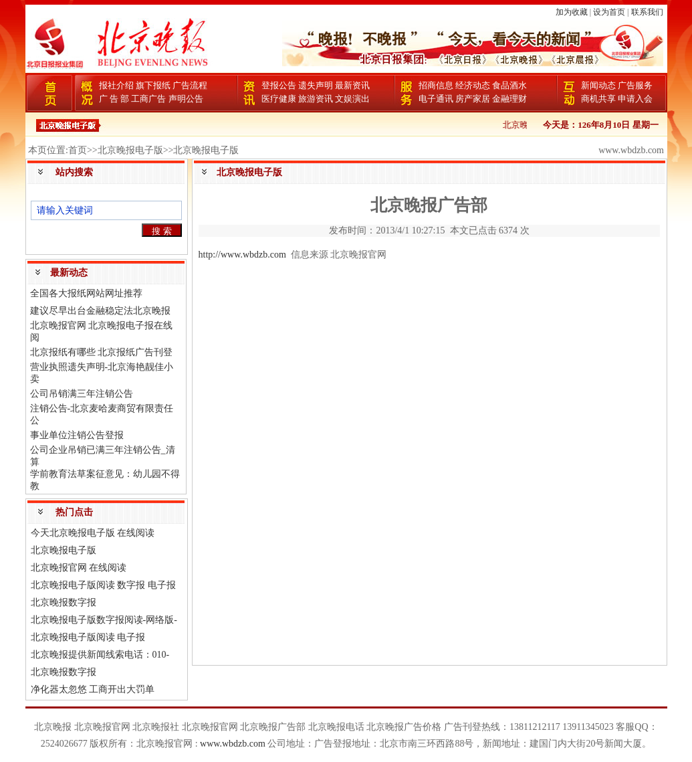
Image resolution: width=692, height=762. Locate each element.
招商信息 (436, 85)
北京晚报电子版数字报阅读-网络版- (104, 620)
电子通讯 (436, 99)
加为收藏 (572, 12)
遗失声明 (315, 85)
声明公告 (185, 99)
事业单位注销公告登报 (77, 435)
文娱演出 (352, 99)
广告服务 (635, 85)
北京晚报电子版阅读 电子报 (88, 637)
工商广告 (148, 99)
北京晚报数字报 (63, 602)
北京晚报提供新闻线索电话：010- (100, 655)
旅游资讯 (315, 99)
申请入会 (635, 99)
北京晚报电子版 (63, 550)
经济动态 (472, 85)
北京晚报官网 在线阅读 (79, 568)
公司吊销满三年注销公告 (81, 394)
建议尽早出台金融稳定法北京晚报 (100, 311)
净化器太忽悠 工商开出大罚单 (93, 689)
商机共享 (598, 99)
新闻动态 (598, 85)
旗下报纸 (153, 85)
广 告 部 (114, 99)
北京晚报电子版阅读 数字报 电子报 (103, 585)
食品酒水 (509, 85)
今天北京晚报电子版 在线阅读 (93, 533)
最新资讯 (352, 85)
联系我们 (647, 12)
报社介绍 (116, 85)
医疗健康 (278, 99)
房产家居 (472, 99)
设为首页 (609, 12)
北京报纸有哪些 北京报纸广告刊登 (101, 352)
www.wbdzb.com (232, 744)
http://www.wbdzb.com (242, 255)
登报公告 (278, 85)
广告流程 (189, 85)
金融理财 (509, 99)
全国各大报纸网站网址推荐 (86, 293)
